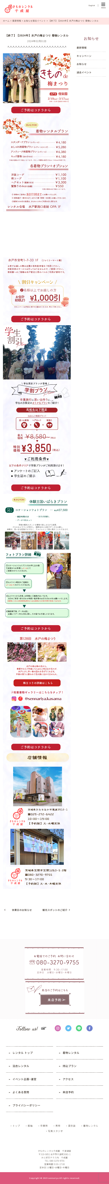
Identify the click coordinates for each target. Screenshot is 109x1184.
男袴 (57, 1125)
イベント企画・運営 (24, 1079)
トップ (16, 1125)
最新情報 (16, 21)
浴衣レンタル (21, 1066)
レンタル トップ (23, 1053)
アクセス (68, 1079)
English (92, 5)
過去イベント (84, 72)
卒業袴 (44, 1125)
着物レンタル (71, 1053)
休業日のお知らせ (22, 910)
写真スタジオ (55, 1131)
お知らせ (82, 64)
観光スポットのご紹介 (55, 910)
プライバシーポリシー (26, 1105)
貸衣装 (72, 1125)
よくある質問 (21, 1092)
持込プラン (70, 1066)
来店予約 (68, 1092)
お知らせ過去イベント (35, 21)
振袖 (30, 1125)
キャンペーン (84, 56)
